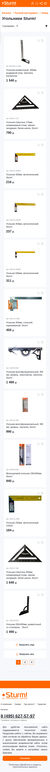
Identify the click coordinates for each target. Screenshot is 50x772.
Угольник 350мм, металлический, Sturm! (22, 225)
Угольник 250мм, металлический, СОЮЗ (22, 524)
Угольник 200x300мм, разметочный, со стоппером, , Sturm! (23, 625)
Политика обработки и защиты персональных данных (25, 766)
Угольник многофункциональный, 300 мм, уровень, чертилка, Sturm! (24, 425)
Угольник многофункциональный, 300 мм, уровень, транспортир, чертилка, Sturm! (24, 375)
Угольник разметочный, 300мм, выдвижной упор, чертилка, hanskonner (21, 73)
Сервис (17, 704)
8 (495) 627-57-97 (18, 716)
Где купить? (29, 704)
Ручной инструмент (26, 13)
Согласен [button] (25, 758)
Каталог (6, 13)
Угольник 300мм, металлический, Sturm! (22, 176)
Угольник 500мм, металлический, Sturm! (22, 274)
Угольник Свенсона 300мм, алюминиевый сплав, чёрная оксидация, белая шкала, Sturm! (22, 575)
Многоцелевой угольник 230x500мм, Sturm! (24, 475)
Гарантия (41, 704)
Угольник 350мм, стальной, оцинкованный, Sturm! (19, 324)
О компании (6, 704)
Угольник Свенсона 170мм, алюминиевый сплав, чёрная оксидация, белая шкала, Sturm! (22, 125)
